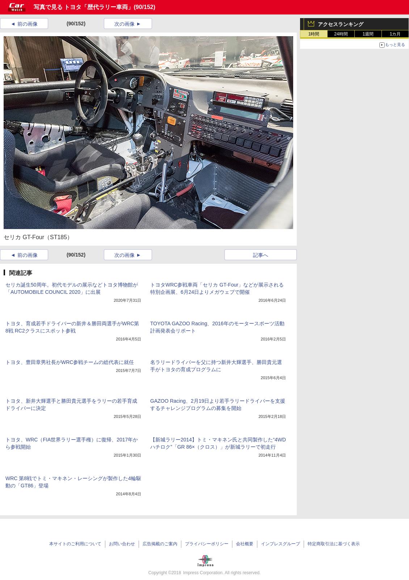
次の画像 (124, 24)
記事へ (260, 255)
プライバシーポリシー (206, 543)
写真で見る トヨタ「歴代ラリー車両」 (84, 7)
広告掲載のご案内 (160, 543)
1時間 (314, 34)
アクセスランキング (340, 24)
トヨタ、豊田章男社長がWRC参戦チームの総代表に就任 (69, 362)
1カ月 (395, 34)
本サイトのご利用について (75, 543)
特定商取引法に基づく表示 (334, 543)
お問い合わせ (122, 543)
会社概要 (244, 543)
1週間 (368, 34)
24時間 (340, 34)
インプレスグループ (280, 543)
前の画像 (27, 24)
